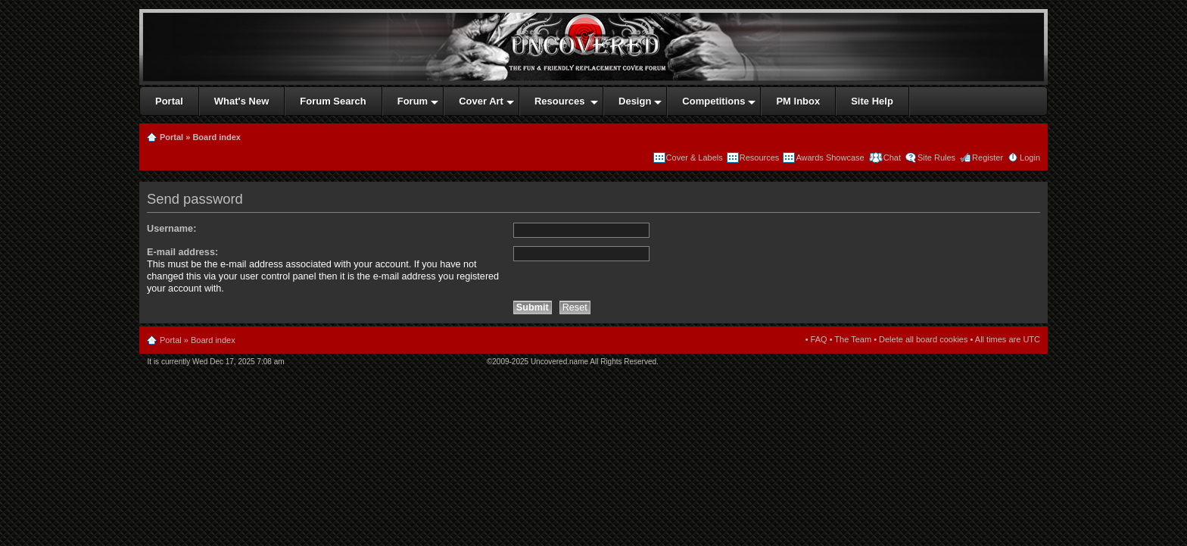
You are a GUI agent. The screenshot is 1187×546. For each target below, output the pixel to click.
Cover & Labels (694, 157)
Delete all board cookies (923, 339)
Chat (891, 157)
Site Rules (936, 157)
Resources (760, 157)
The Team (852, 339)
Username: (171, 228)
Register (987, 157)
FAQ (819, 339)
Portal (171, 137)
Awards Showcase (830, 157)
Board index (216, 137)
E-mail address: (182, 252)
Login (1030, 157)
